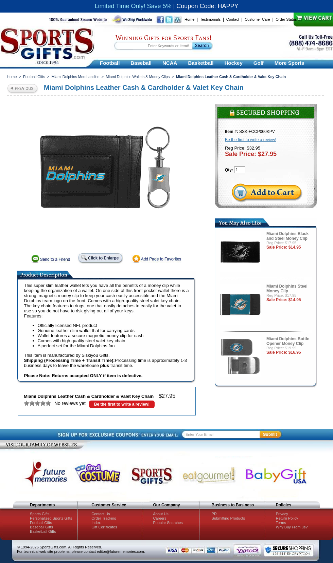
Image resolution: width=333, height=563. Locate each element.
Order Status (286, 19)
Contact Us (100, 514)
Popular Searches (167, 523)
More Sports (289, 63)
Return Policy (287, 518)
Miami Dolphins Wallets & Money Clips (138, 77)
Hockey (233, 63)
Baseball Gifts (41, 527)
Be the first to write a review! (122, 404)
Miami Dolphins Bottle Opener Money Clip (287, 341)
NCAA (169, 63)
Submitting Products (228, 518)
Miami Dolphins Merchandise (75, 77)
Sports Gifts (39, 514)
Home (189, 19)
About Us (160, 514)
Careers (159, 518)
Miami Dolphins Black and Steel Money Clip (287, 236)
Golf (258, 63)
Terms (281, 523)
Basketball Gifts (43, 531)
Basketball (200, 63)
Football (110, 63)
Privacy (282, 514)
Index (96, 523)
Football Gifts (34, 77)
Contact (232, 19)
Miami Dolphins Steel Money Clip (287, 288)
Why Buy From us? (292, 527)
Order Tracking (103, 518)
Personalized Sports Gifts (51, 518)
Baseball (141, 63)
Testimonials (210, 19)
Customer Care (257, 19)
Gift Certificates (104, 527)
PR (214, 514)
